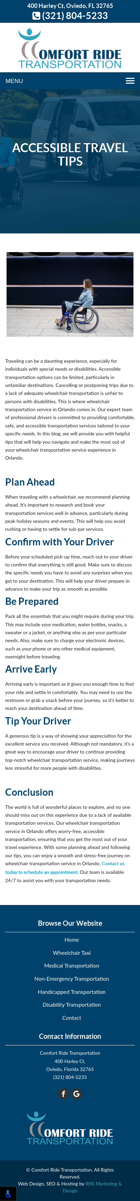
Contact (71, 1017)
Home (71, 939)
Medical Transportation (71, 965)
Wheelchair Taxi (72, 952)
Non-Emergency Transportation (71, 978)
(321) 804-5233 (70, 15)
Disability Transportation (72, 1004)
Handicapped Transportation (72, 991)
